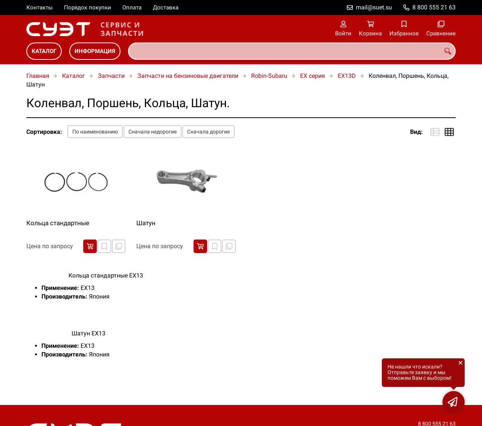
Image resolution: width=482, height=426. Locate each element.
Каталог (44, 51)
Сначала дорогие (208, 132)
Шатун (146, 223)
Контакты (39, 7)
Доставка (165, 7)
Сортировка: (44, 131)
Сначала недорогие (152, 132)
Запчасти (111, 75)
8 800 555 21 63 (434, 7)
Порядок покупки (87, 7)
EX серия (312, 75)
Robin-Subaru (269, 75)
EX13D (347, 75)
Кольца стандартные (57, 223)
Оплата (132, 7)
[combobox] (292, 51)
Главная (37, 75)
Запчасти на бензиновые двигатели (187, 75)
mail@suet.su (374, 7)
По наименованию (95, 132)
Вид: (416, 131)
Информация (95, 51)
